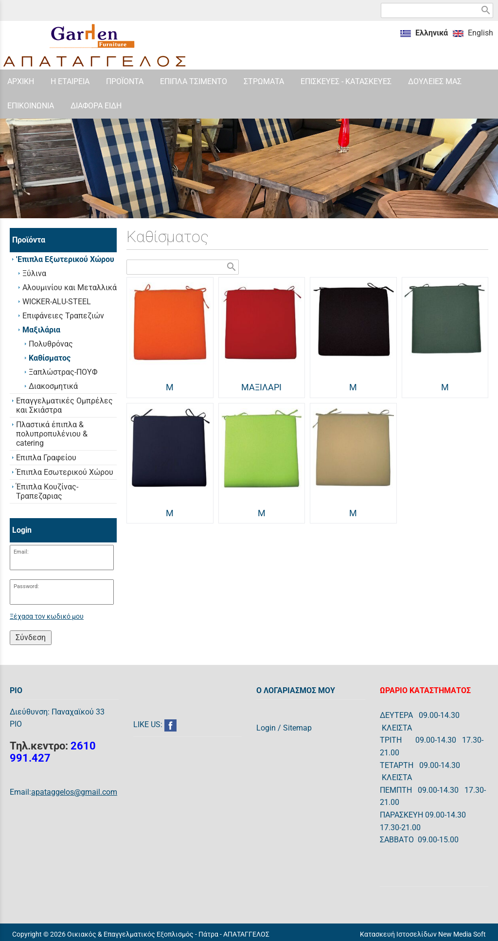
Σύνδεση (31, 637)
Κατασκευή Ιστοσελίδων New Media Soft (423, 934)
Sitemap (297, 727)
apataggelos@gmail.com (74, 792)
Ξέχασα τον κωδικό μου (47, 616)
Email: (21, 552)
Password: (26, 586)
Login (266, 727)
